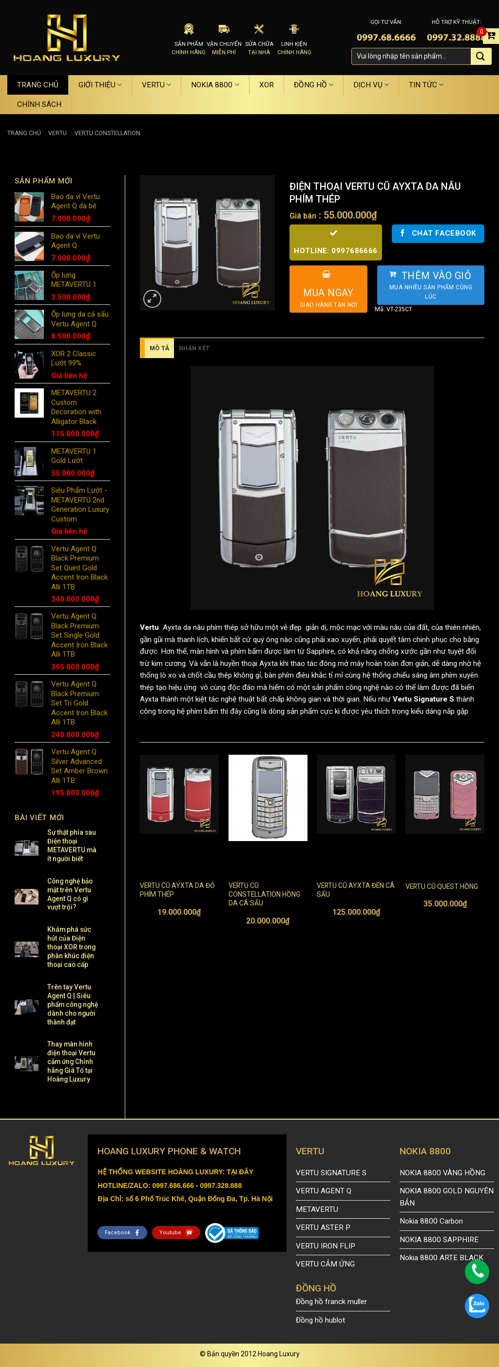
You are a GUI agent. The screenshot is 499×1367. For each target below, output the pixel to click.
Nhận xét (194, 348)
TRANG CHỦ (37, 84)
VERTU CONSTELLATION (107, 133)
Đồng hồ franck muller (331, 1301)
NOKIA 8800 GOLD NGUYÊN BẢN (447, 1196)
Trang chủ (24, 133)
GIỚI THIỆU (100, 84)
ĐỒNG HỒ (313, 84)
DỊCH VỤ (371, 84)
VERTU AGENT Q (323, 1190)
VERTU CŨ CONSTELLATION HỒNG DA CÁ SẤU (264, 894)
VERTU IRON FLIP (325, 1246)
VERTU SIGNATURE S (331, 1172)
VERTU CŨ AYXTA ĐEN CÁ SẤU (356, 890)
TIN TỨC (426, 84)
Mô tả (159, 348)
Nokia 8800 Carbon (431, 1221)
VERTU (156, 84)
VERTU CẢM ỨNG (325, 1264)
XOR (266, 84)
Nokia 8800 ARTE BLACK (441, 1257)
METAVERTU (317, 1209)
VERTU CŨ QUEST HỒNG (441, 886)
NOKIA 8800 (215, 84)
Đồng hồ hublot (320, 1320)
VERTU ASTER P (323, 1227)
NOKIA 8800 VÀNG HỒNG (442, 1172)
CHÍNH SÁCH (39, 104)
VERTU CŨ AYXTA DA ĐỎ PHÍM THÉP (177, 890)
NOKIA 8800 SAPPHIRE (439, 1239)
